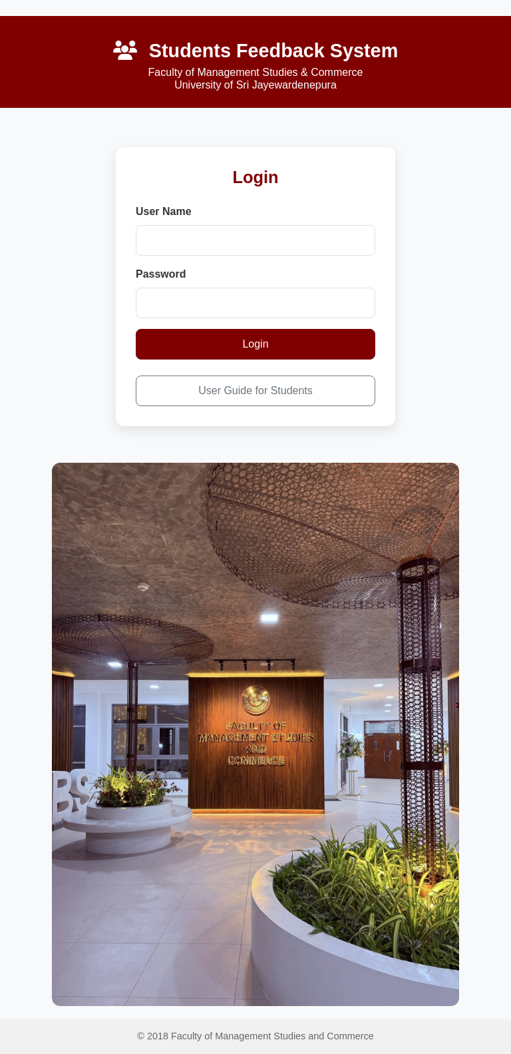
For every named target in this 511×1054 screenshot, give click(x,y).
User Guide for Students (255, 390)
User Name (164, 211)
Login (255, 344)
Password (161, 274)
